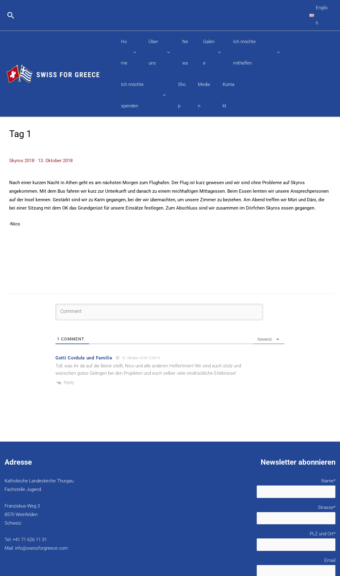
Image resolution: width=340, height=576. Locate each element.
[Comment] (159, 254)
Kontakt (228, 47)
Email (256, 511)
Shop (181, 47)
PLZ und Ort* (256, 484)
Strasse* (256, 457)
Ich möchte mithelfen (253, 26)
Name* (256, 430)
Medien (203, 47)
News (186, 26)
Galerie (208, 26)
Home (125, 26)
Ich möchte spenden (140, 47)
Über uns (156, 26)
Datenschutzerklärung (268, 531)
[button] (10, 7)
